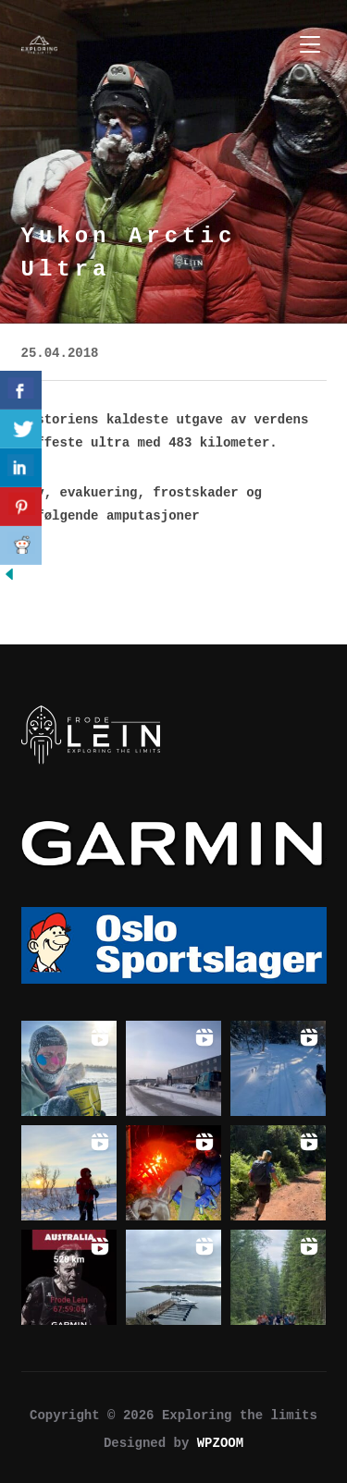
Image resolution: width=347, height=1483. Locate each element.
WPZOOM (220, 1443)
